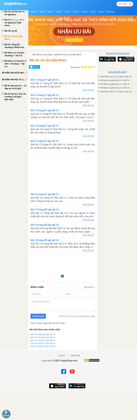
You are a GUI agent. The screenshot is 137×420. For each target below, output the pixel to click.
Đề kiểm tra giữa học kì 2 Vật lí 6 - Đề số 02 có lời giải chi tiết (117, 84)
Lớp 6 (59, 11)
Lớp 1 (102, 11)
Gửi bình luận (38, 316)
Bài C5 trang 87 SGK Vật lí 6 (43, 346)
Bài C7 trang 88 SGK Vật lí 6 (43, 340)
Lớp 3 (85, 11)
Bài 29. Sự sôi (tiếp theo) (48, 60)
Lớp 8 (42, 11)
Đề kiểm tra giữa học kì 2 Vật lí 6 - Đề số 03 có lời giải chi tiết (117, 80)
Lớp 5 (68, 11)
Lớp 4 (76, 11)
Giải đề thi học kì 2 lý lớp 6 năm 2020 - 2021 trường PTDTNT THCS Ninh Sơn (117, 76)
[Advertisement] (30, 173)
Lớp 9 (34, 11)
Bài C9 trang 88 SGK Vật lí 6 (43, 334)
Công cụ (110, 11)
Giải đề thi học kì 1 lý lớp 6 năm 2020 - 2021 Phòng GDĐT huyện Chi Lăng (117, 91)
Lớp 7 (51, 11)
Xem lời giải (88, 89)
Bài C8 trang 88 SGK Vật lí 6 (43, 337)
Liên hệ (61, 355)
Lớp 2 (93, 11)
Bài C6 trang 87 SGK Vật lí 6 (43, 343)
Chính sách (75, 355)
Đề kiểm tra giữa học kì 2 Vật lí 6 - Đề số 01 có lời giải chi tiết (117, 87)
